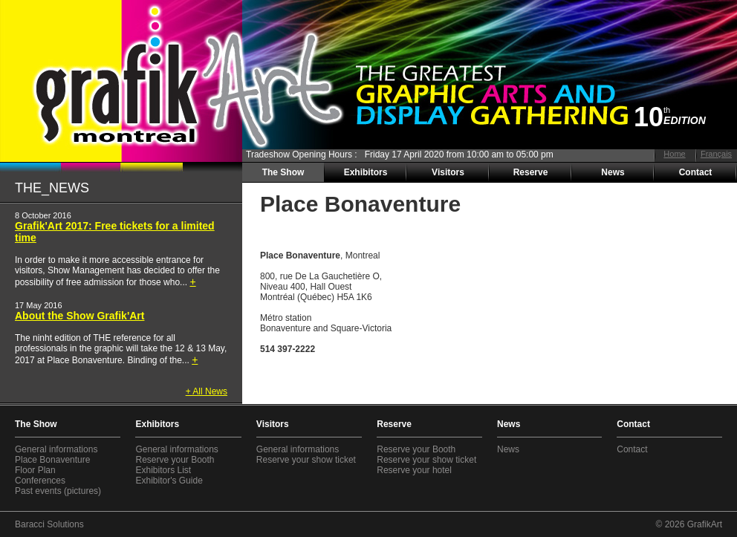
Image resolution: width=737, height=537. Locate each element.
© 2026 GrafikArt (688, 524)
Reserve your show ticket (306, 460)
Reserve (530, 172)
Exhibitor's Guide (168, 480)
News (612, 172)
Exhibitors (366, 172)
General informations (56, 449)
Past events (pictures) (58, 491)
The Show (283, 172)
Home (674, 153)
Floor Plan (35, 470)
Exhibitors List (163, 470)
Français (716, 153)
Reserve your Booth (174, 460)
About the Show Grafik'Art (79, 316)
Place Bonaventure (52, 460)
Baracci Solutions (49, 524)
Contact (695, 172)
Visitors (448, 172)
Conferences (40, 480)
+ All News (206, 391)
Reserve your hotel (414, 470)
